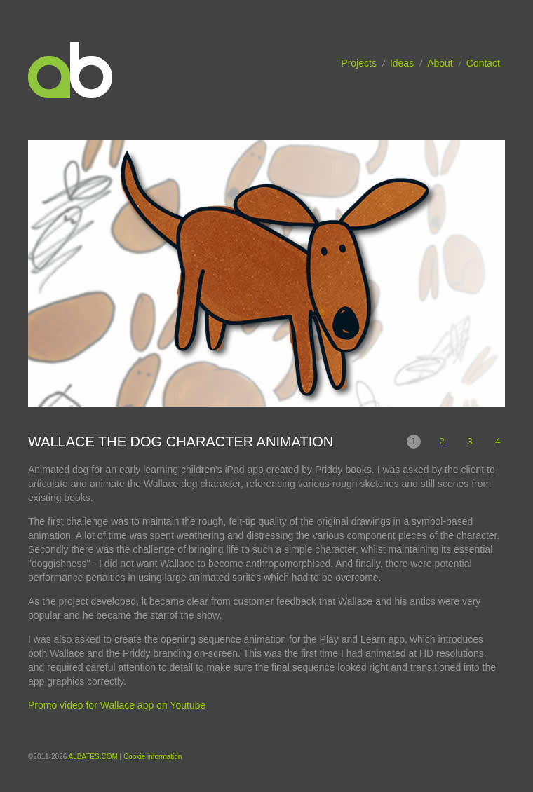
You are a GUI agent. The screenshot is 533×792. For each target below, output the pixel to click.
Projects (359, 63)
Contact (483, 63)
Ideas (402, 63)
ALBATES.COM (92, 756)
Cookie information (152, 756)
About (440, 63)
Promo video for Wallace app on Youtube (116, 705)
